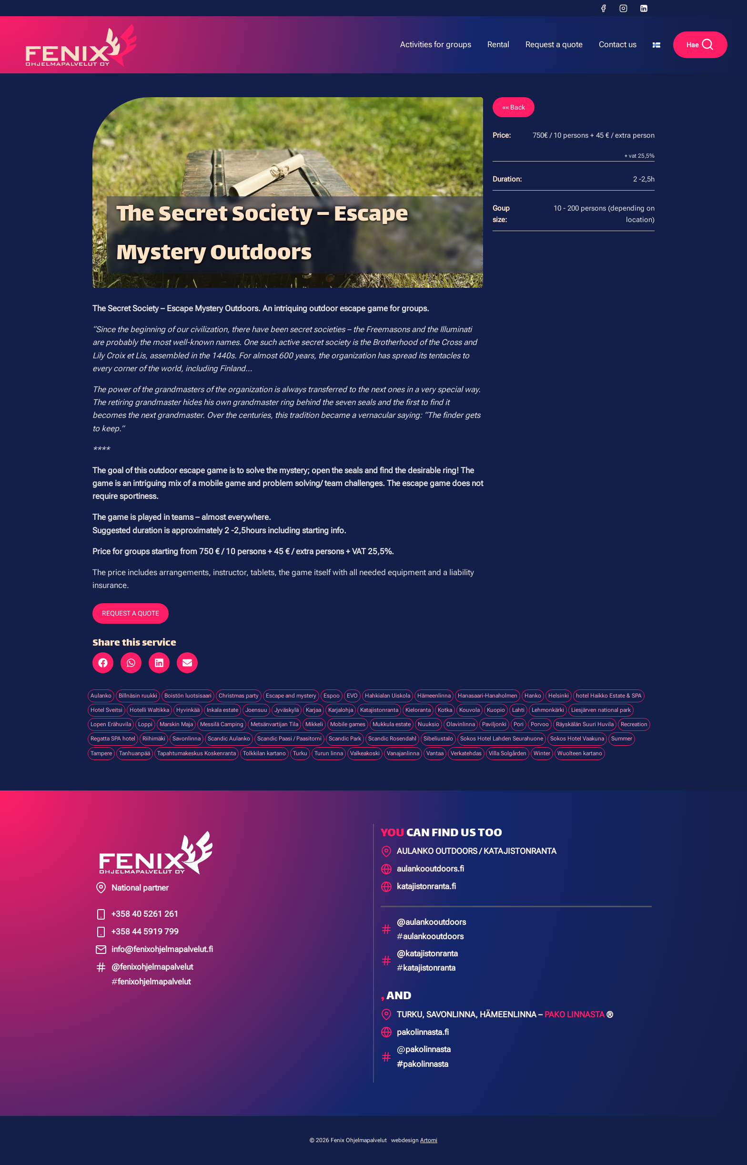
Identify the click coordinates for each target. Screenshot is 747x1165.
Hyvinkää (188, 710)
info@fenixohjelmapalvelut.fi (162, 949)
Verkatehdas (466, 753)
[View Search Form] (700, 44)
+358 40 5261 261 (145, 914)
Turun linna (328, 753)
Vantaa (435, 753)
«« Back (513, 107)
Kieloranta (418, 710)
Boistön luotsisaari (188, 695)
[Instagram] (624, 8)
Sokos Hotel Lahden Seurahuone (501, 738)
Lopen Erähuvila (111, 724)
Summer (621, 738)
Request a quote (554, 44)
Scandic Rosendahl (392, 738)
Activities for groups (435, 44)
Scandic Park (345, 738)
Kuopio (496, 710)
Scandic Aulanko (229, 738)
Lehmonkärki (548, 710)
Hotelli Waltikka (149, 710)
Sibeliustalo (438, 738)
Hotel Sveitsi (106, 710)
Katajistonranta (379, 710)
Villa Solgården (507, 753)
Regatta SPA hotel (113, 738)
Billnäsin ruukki (138, 695)
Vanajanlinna (403, 753)
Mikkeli (314, 724)
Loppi (145, 724)
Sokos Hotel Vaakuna (577, 738)
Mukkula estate (392, 724)
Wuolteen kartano (579, 753)
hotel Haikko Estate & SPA (609, 695)
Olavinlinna (460, 724)
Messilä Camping (221, 724)
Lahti (518, 710)
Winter (542, 753)
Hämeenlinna (434, 695)
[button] (102, 662)
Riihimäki (153, 738)
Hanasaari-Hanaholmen (487, 695)
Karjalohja (340, 710)
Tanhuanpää (134, 753)
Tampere (101, 753)
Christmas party (239, 695)
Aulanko (101, 695)
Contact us (617, 44)
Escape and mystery (291, 695)
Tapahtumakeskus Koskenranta (196, 753)
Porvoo (540, 724)
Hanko (533, 695)
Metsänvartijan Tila (274, 724)
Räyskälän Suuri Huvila (585, 724)
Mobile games (347, 724)
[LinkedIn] (644, 8)
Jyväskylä (286, 710)
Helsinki (558, 695)
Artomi (428, 1140)
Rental (498, 44)
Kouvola (469, 710)
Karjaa (313, 710)
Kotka (445, 710)
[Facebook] (603, 8)
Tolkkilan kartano (264, 753)
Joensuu (256, 710)
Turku (300, 753)
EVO (352, 695)
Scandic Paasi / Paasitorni (289, 738)
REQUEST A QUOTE (130, 613)
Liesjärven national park (601, 710)
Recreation (634, 724)
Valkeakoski (365, 753)
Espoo (331, 695)
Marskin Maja (176, 724)
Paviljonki (494, 724)
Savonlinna (186, 738)
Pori (519, 724)
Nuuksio (428, 724)
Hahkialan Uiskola (387, 695)
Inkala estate (222, 710)
